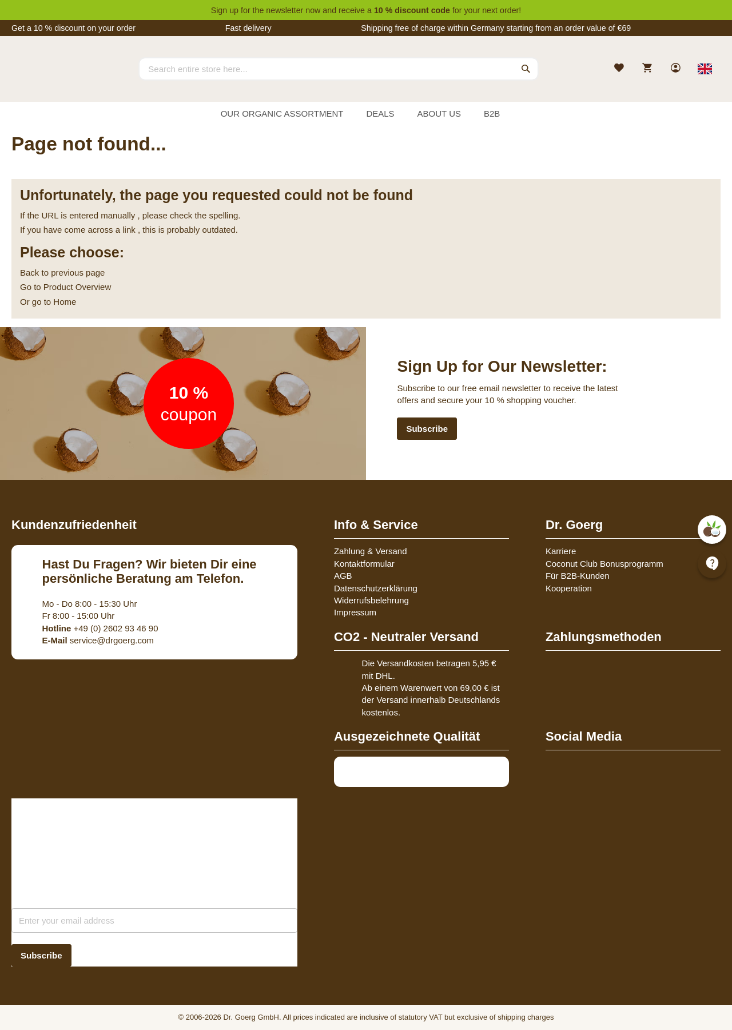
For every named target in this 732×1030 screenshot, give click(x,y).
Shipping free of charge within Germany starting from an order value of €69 (496, 28)
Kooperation (569, 588)
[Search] (526, 68)
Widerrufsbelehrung (371, 600)
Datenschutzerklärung (375, 588)
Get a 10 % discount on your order (73, 28)
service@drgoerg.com (98, 640)
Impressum (355, 612)
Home (64, 302)
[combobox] (338, 68)
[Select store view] (705, 69)
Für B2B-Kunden (578, 575)
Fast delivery (248, 28)
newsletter (284, 10)
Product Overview (77, 287)
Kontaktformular (364, 563)
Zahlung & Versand (370, 551)
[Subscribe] (41, 955)
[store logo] (54, 79)
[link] (677, 69)
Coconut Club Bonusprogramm (604, 563)
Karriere (561, 551)
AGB (343, 575)
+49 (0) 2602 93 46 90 (100, 628)
